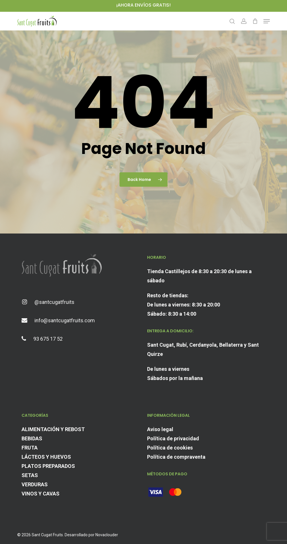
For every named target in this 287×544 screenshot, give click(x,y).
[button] (266, 21)
